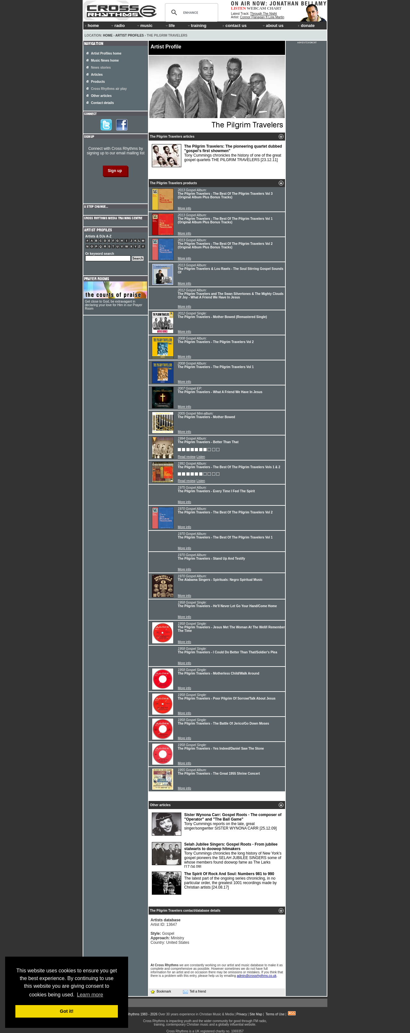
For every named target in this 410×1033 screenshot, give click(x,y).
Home (108, 35)
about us (272, 25)
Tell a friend (194, 991)
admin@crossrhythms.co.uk (256, 975)
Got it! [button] (66, 1011)
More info (184, 208)
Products (98, 81)
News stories (101, 67)
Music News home (105, 60)
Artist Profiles (129, 35)
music (144, 25)
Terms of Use (275, 1014)
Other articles (101, 96)
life (170, 25)
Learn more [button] (90, 994)
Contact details (102, 103)
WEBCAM (256, 8)
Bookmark (160, 991)
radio (118, 25)
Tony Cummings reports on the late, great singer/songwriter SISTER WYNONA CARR (217, 824)
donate (306, 25)
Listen (200, 457)
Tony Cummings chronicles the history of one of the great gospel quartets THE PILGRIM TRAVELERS (217, 155)
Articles (97, 74)
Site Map (256, 1014)
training (196, 25)
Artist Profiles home (106, 53)
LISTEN (238, 8)
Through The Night (263, 13)
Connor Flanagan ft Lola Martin (262, 17)
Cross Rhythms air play (109, 88)
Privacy (241, 1014)
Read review (187, 457)
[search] (190, 12)
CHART (274, 8)
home (92, 25)
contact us (235, 25)
